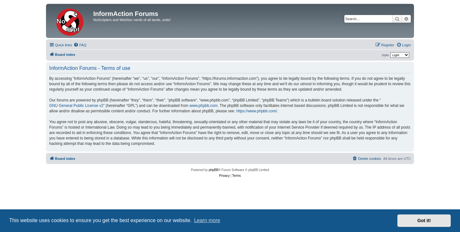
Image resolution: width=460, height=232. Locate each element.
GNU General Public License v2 (76, 105)
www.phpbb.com (203, 105)
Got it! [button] (424, 220)
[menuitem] (79, 45)
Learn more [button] (207, 220)
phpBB (213, 170)
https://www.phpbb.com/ (256, 111)
